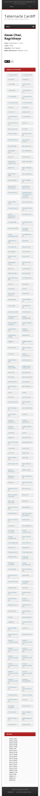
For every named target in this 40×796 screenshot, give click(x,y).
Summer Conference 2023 (13, 672)
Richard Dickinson (25, 599)
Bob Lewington (26, 180)
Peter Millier (25, 543)
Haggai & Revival (26, 341)
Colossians (11, 222)
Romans (10, 611)
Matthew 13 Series (11, 476)
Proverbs (10, 569)
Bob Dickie (11, 180)
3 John (24, 123)
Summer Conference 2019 (27, 656)
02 (34, 2)
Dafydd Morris (12, 240)
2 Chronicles (11, 102)
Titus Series (25, 706)
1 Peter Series (26, 84)
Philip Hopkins (26, 552)
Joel (23, 392)
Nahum (24, 501)
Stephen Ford (26, 634)
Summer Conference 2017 (27, 648)
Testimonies (11, 695)
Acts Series (11, 133)
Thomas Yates (26, 695)
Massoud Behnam (10, 470)
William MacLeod (27, 718)
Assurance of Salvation (11, 162)
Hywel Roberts (12, 360)
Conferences (11, 228)
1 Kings (24, 79)
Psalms (24, 575)
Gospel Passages (26, 323)
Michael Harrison (27, 482)
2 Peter (10, 112)
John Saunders (26, 402)
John (9, 397)
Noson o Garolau (13, 519)
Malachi (24, 453)
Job (9, 392)
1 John (10, 79)
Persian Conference (25, 531)
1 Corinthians (26, 75)
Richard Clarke (12, 598)
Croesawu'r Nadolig (25, 229)
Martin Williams (26, 463)
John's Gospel (12, 414)
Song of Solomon (27, 622)
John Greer (25, 397)
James (10, 377)
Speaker (24, 628)
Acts (23, 129)
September (29, 2)
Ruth (9, 617)
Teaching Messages (25, 680)
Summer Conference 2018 (13, 656)
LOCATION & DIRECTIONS (23, 792)
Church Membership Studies (11, 215)
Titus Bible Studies (11, 706)
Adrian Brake (11, 140)
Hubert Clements (25, 354)
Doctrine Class (26, 262)
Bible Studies (11, 174)
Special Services (12, 634)
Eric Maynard (26, 278)
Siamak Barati (26, 617)
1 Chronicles (11, 75)
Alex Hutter (25, 146)
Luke (9, 453)
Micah (10, 482)
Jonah (23, 414)
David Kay (11, 251)
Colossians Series (27, 222)
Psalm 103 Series (27, 569)
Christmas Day (12, 208)
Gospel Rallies (12, 329)
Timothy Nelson (12, 699)
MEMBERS (11, 792)
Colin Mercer (26, 214)
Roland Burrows (26, 605)
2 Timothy (25, 116)
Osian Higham (26, 526)
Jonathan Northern (25, 421)
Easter (10, 268)
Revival (24, 587)
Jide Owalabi (25, 386)
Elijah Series (11, 273)
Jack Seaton (25, 372)
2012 (23, 2)
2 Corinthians (26, 102)
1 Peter (10, 84)
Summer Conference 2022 (27, 664)
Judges (10, 437)
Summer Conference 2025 (13, 680)
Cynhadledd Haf (26, 234)
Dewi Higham (12, 262)
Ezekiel (10, 288)
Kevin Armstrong (13, 442)
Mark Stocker (12, 463)
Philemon (11, 547)
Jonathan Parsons (10, 427)
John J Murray (12, 402)
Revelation (11, 587)
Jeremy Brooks (12, 386)
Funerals (24, 293)
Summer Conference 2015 (27, 641)
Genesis (10, 305)
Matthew (24, 470)
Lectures (10, 448)
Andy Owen (25, 157)
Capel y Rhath (12, 202)
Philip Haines (11, 552)
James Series (25, 377)
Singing (10, 622)
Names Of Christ (12, 507)
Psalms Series (12, 581)
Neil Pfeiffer (11, 513)
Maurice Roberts (27, 476)
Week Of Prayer (12, 718)
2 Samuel (24, 112)
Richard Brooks (26, 592)
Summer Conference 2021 (13, 664)
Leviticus (24, 448)
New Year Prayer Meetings (27, 514)
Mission (24, 495)
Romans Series (26, 611)
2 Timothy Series (13, 123)
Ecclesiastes (25, 268)
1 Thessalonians (26, 90)
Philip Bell (25, 547)
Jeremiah (24, 381)
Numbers (25, 519)
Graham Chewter (24, 329)
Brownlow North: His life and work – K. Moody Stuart (27, 195)
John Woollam (26, 408)
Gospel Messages (25, 317)
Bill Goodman (26, 174)
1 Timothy (11, 96)
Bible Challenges (26, 167)
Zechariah (11, 724)
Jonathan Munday (10, 421)
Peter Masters (12, 543)
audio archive (17, 2)
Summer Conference (11, 641)
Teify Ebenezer (12, 687)
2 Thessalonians (12, 116)
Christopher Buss (27, 208)
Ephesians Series (13, 278)
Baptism (10, 167)
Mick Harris (25, 488)
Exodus (24, 284)
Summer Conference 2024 (27, 672)
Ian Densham (26, 360)
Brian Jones (11, 192)
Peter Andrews (26, 536)
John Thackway (12, 408)
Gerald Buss (25, 312)
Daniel (24, 240)
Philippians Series (25, 557)
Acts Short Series (27, 133)
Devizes (24, 256)
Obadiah (10, 526)
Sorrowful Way (12, 628)
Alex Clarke (11, 146)
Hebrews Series (26, 347)
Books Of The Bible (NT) (12, 187)
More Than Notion (11, 501)
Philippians (11, 556)
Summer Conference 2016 (13, 648)
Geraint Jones (12, 312)
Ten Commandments (27, 687)
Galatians (10, 299)
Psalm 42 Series (12, 575)
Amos (9, 157)
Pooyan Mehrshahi (25, 563)
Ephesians (25, 273)
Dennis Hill (25, 251)
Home (11, 2)
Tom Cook (11, 712)
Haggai (10, 341)
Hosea (10, 354)
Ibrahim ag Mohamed (11, 367)
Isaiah (9, 372)
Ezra (23, 288)
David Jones (25, 247)
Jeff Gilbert (11, 381)
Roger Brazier (12, 605)
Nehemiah (25, 507)
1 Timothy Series (27, 96)
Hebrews (10, 347)
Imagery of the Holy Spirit (26, 367)
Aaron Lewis (11, 129)
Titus (23, 699)
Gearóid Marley (26, 299)
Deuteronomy (12, 256)
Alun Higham (11, 150)
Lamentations (26, 442)
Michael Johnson (12, 488)
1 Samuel (10, 90)
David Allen (11, 247)
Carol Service (26, 202)
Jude (23, 433)
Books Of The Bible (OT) (26, 187)
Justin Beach (25, 437)
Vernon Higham (26, 712)
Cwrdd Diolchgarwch (12, 235)
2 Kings (24, 107)
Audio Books (25, 161)
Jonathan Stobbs (26, 426)
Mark (23, 457)
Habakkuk (25, 335)
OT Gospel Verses (11, 531)
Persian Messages (11, 537)
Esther (10, 284)
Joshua (10, 433)
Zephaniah (25, 724)
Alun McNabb (26, 150)
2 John (10, 107)
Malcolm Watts (12, 457)
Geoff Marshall (26, 305)
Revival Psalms (12, 592)
